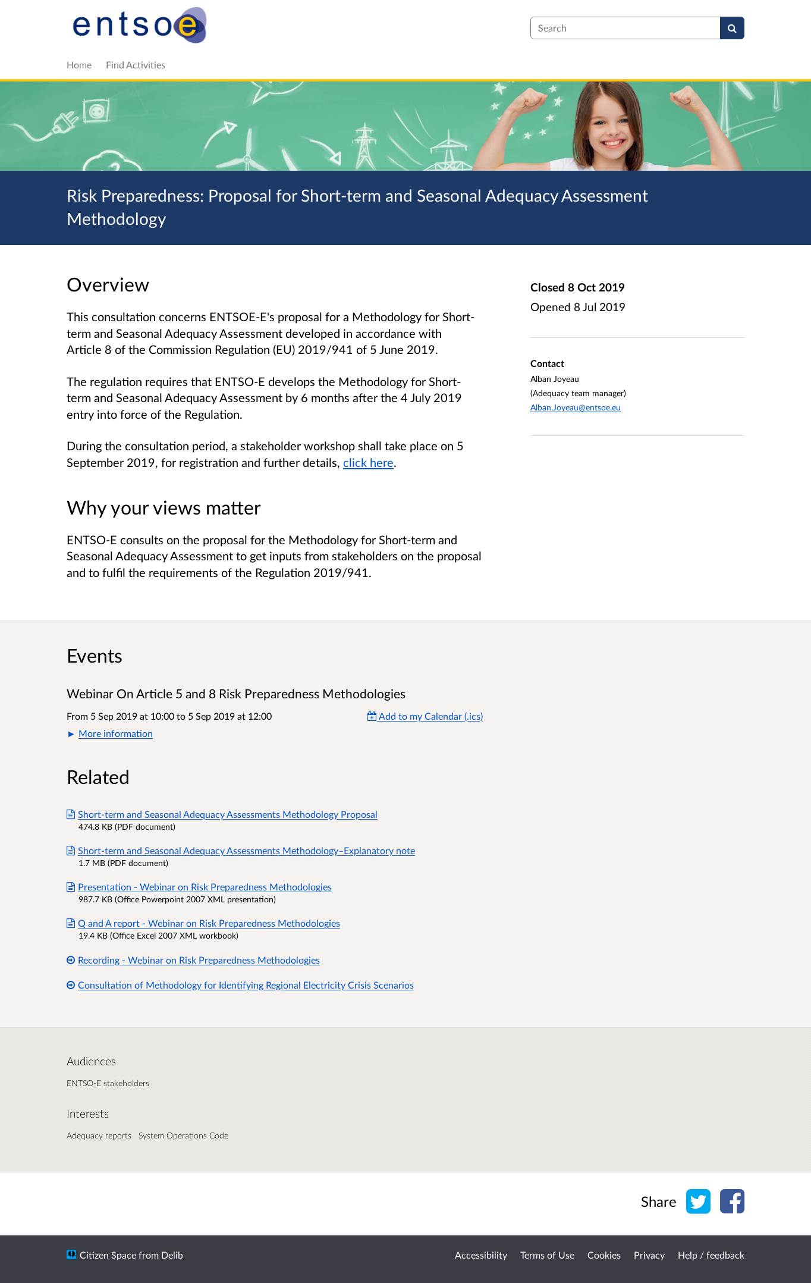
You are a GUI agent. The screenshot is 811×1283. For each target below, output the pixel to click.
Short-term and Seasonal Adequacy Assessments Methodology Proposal (222, 814)
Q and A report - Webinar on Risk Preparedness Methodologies (203, 922)
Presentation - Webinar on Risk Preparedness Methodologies (199, 886)
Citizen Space (108, 1254)
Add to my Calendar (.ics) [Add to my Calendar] (425, 716)
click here (368, 462)
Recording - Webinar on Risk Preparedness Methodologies (193, 959)
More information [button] (115, 733)
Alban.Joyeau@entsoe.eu (575, 407)
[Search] (732, 28)
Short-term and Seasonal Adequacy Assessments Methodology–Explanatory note (241, 850)
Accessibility (481, 1254)
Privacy (649, 1254)
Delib (172, 1254)
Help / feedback (711, 1254)
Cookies (604, 1254)
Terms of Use (547, 1254)
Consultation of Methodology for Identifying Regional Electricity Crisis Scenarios (240, 984)
